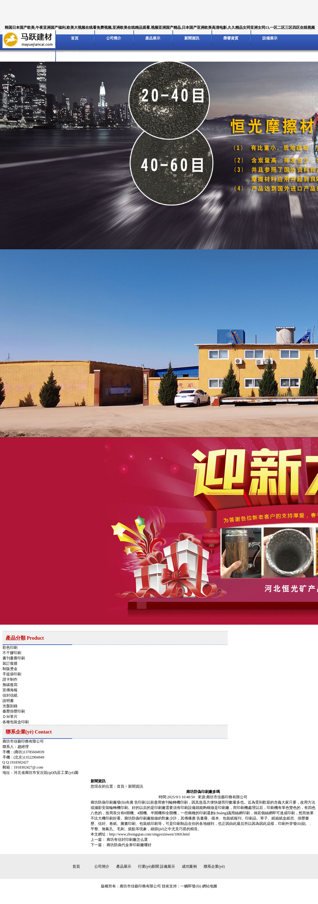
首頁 (74, 38)
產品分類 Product (25, 638)
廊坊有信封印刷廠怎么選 (127, 839)
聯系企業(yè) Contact (29, 731)
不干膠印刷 (11, 653)
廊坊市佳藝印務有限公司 (140, 886)
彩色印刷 (9, 647)
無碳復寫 (9, 685)
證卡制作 (9, 679)
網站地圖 (209, 886)
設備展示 (269, 38)
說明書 (8, 700)
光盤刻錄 (9, 706)
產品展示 (152, 38)
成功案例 (189, 866)
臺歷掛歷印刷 (13, 711)
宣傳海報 (9, 690)
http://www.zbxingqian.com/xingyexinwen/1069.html (149, 834)
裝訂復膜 (9, 663)
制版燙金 (9, 669)
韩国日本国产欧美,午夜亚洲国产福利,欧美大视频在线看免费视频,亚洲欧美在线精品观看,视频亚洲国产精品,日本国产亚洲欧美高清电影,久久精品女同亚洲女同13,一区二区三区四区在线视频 (160, 27)
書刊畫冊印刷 (13, 658)
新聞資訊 (191, 38)
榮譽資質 (230, 38)
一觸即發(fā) (191, 886)
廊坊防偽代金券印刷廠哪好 (129, 845)
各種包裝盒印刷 (15, 722)
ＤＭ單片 (9, 716)
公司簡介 (113, 38)
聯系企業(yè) (74, 54)
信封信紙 (9, 695)
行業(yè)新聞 (148, 866)
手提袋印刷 (11, 674)
